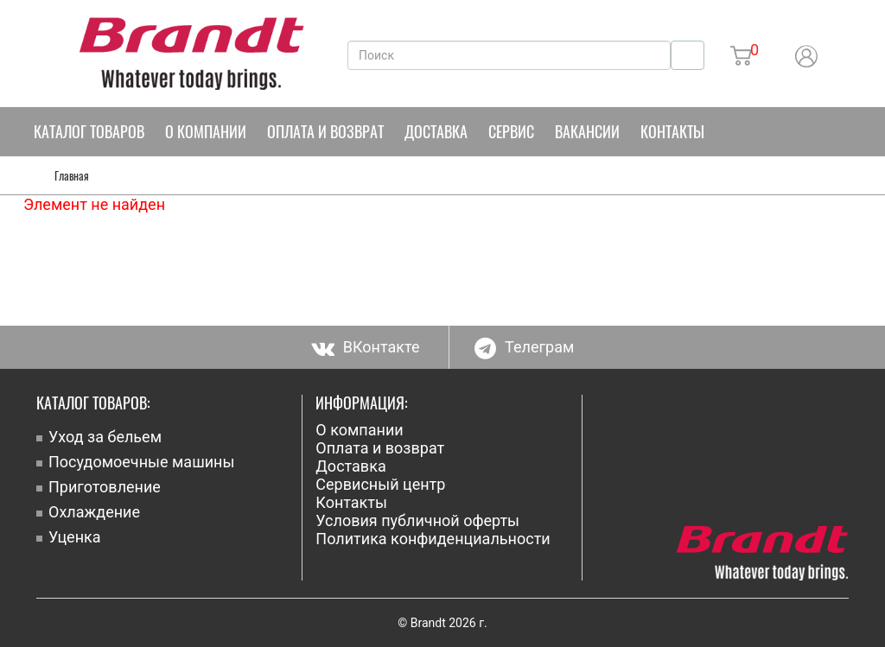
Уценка (74, 537)
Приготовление (104, 487)
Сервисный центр (380, 484)
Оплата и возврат (325, 131)
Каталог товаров (89, 131)
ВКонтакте (365, 347)
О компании (205, 131)
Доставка (436, 131)
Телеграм (524, 347)
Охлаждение (94, 512)
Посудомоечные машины (141, 462)
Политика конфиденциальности (432, 539)
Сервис (511, 131)
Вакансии (587, 131)
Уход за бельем (105, 437)
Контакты (672, 131)
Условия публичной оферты (417, 520)
